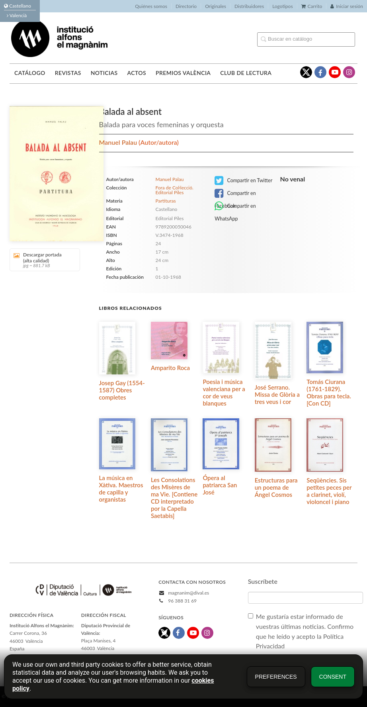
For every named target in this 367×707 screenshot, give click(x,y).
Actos (136, 72)
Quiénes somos (151, 6)
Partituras (165, 201)
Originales (215, 6)
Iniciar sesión (346, 6)
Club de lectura (245, 72)
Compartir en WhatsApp (235, 207)
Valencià (17, 15)
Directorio (186, 6)
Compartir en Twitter (243, 180)
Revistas (68, 72)
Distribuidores (249, 6)
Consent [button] (332, 677)
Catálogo (29, 72)
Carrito (311, 6)
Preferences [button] (276, 677)
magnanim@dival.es (188, 593)
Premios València (183, 72)
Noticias (104, 72)
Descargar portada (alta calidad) (42, 260)
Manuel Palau (119, 142)
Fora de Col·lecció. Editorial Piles (174, 190)
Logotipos (282, 6)
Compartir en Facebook (235, 194)
